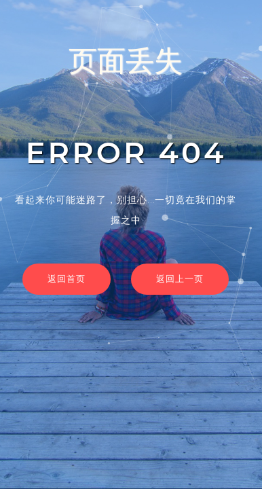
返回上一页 (180, 278)
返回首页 (67, 278)
